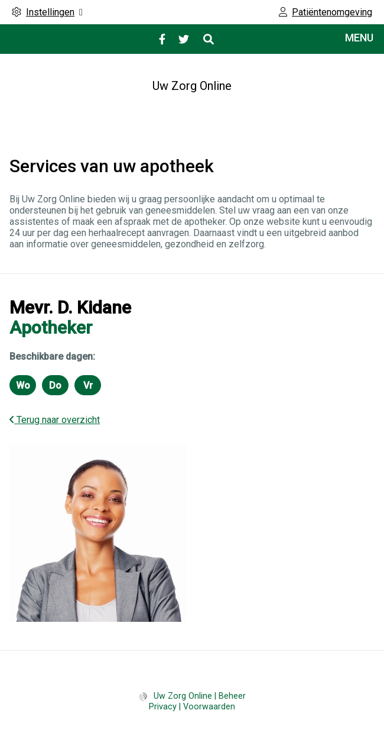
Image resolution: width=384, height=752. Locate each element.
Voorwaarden (209, 707)
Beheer (232, 696)
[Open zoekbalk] (208, 39)
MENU (359, 37)
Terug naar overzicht (54, 419)
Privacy (163, 707)
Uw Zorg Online (192, 86)
